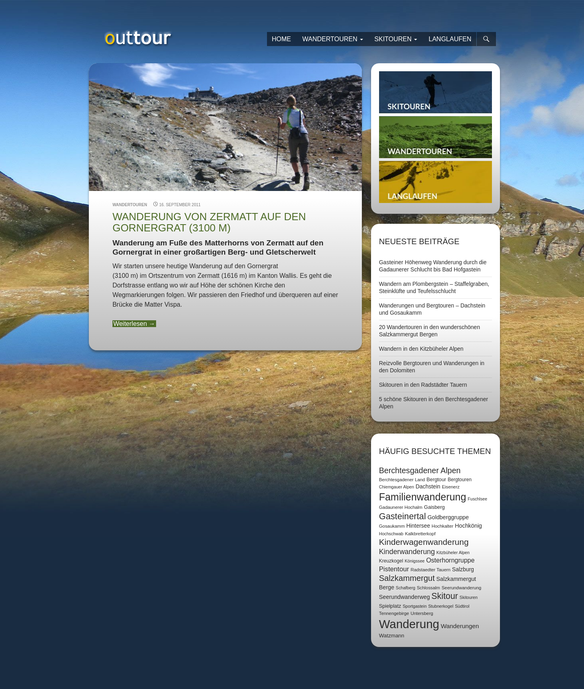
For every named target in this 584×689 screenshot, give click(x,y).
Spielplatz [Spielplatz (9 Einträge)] (390, 606)
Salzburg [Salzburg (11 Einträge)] (463, 569)
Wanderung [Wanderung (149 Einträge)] (409, 624)
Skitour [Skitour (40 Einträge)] (444, 596)
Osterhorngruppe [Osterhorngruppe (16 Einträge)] (450, 560)
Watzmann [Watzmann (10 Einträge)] (391, 636)
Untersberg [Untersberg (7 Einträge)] (422, 613)
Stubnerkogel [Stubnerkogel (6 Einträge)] (441, 606)
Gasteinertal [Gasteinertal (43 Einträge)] (402, 516)
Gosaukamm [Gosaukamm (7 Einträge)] (392, 526)
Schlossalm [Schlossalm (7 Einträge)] (428, 587)
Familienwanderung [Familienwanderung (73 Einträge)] (422, 496)
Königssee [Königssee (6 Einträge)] (415, 560)
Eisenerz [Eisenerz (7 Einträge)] (451, 486)
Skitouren (392, 39)
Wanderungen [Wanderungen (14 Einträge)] (460, 626)
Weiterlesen (134, 323)
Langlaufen (450, 39)
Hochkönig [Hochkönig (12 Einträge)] (468, 525)
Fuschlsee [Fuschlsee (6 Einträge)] (478, 498)
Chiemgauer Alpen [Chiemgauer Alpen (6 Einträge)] (396, 486)
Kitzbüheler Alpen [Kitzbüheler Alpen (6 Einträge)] (453, 552)
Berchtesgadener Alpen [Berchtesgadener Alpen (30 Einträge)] (420, 470)
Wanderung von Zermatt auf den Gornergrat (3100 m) (209, 222)
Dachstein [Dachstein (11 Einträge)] (427, 486)
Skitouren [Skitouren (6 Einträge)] (469, 597)
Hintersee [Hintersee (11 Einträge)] (418, 525)
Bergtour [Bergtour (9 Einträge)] (436, 479)
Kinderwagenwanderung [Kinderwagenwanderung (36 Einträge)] (424, 541)
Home (281, 39)
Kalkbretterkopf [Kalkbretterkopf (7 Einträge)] (420, 533)
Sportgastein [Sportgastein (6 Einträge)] (415, 606)
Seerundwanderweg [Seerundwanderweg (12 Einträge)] (404, 597)
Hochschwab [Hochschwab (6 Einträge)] (391, 533)
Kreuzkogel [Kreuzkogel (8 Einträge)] (391, 561)
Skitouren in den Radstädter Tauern (423, 385)
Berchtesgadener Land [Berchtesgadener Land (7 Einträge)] (402, 479)
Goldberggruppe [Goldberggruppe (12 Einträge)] (448, 517)
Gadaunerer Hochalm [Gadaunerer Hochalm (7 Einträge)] (401, 507)
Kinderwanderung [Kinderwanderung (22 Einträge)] (407, 552)
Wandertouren (329, 39)
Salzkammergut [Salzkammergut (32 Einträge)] (407, 578)
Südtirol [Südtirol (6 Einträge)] (462, 606)
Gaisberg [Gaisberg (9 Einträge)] (434, 507)
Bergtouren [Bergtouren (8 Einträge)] (460, 479)
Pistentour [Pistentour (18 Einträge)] (394, 569)
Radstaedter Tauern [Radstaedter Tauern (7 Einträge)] (431, 569)
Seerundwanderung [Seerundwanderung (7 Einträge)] (461, 587)
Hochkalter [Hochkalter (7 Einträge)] (442, 526)
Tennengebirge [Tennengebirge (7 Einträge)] (394, 613)
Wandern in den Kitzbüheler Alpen (421, 349)
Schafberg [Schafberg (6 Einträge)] (405, 587)
